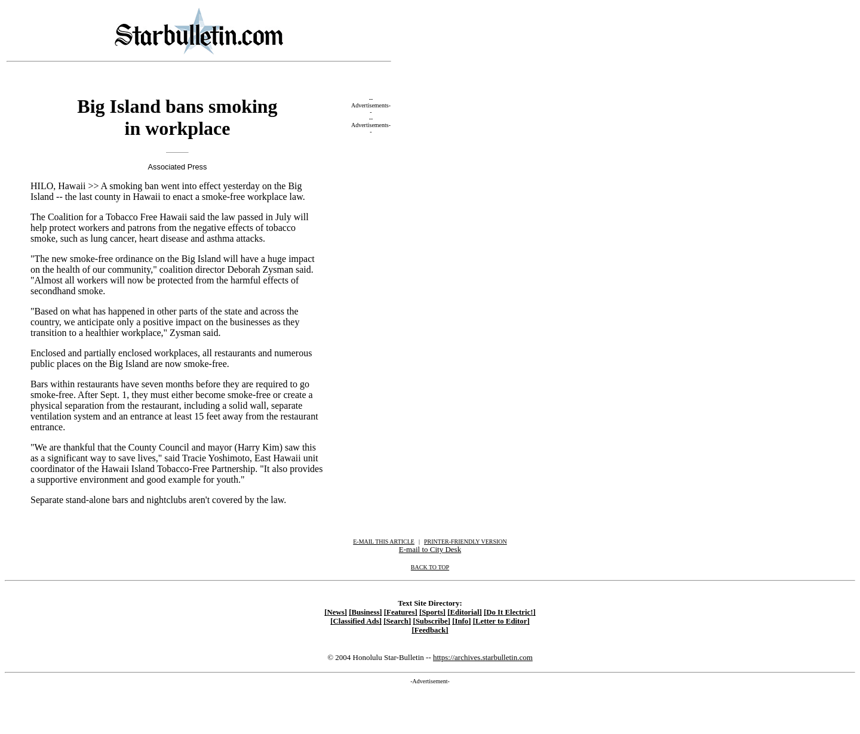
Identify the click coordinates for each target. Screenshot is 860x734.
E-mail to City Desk (430, 549)
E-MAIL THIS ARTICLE (383, 541)
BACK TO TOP (430, 567)
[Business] (365, 612)
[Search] (397, 621)
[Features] (400, 612)
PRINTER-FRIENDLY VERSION (465, 541)
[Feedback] (429, 630)
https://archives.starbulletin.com (483, 657)
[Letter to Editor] (501, 621)
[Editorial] (464, 612)
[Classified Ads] (356, 621)
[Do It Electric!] (510, 612)
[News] (335, 612)
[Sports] (432, 612)
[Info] (461, 621)
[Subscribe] (431, 621)
